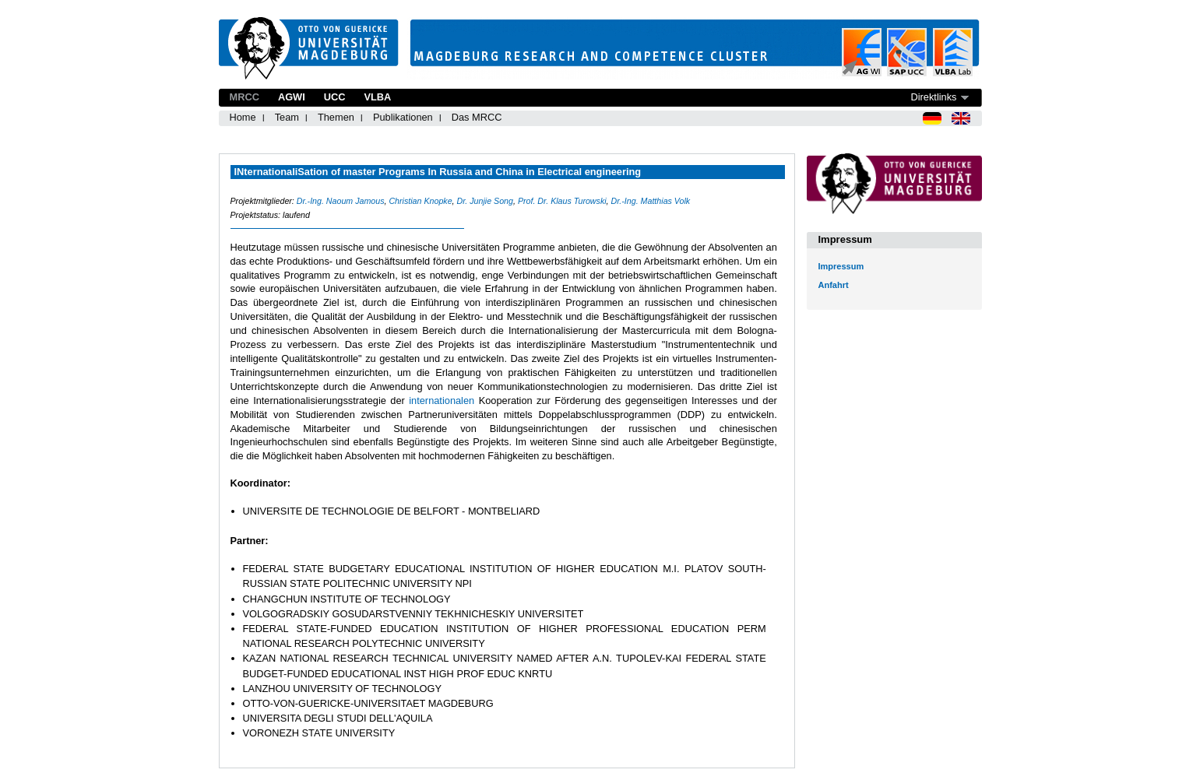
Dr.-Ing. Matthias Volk (651, 201)
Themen (336, 117)
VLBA (377, 97)
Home (243, 117)
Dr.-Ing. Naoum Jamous (341, 201)
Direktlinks (933, 97)
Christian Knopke (420, 201)
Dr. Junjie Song (485, 201)
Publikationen (403, 117)
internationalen (443, 400)
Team (287, 117)
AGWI (291, 97)
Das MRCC (477, 117)
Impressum (841, 266)
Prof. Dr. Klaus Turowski (562, 201)
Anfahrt (833, 285)
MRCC (244, 97)
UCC (335, 97)
